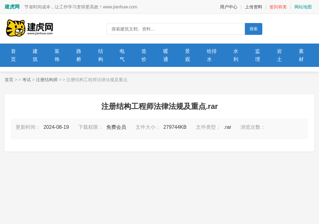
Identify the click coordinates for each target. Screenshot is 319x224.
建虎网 (12, 6)
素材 (301, 55)
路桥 (78, 55)
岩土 (279, 55)
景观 (187, 55)
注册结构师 (47, 79)
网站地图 (303, 6)
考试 (26, 79)
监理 (257, 55)
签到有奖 (278, 6)
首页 (13, 55)
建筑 (35, 55)
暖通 (165, 55)
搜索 (254, 28)
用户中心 (228, 6)
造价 (143, 55)
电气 (122, 55)
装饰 (57, 55)
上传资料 (253, 6)
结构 (100, 55)
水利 (235, 55)
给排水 (212, 55)
